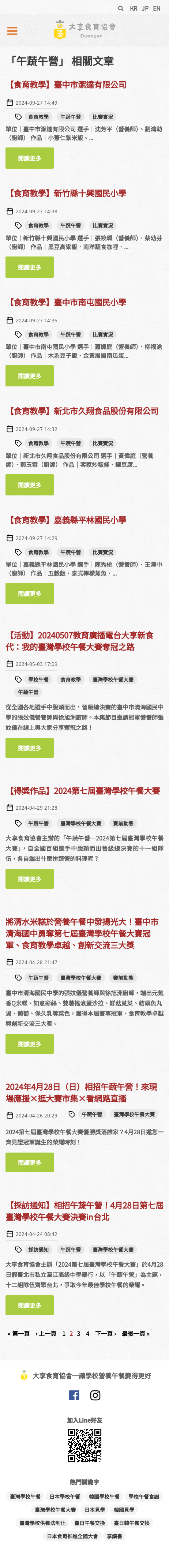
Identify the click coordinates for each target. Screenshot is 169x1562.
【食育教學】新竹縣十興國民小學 (65, 193)
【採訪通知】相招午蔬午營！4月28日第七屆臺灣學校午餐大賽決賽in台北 (84, 1210)
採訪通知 (38, 1249)
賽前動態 (123, 823)
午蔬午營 (70, 116)
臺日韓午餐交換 (132, 1523)
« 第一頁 (19, 1333)
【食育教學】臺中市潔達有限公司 (65, 84)
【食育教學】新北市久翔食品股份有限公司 (81, 410)
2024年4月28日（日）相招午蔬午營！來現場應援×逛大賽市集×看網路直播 (81, 1092)
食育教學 (38, 116)
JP (145, 8)
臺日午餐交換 (89, 1523)
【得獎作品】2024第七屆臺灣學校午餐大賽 (82, 790)
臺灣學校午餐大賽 (113, 679)
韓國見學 (124, 1509)
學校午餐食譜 (143, 1496)
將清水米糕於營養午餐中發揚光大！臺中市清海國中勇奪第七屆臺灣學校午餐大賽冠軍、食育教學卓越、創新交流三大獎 (81, 933)
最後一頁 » (136, 1333)
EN (157, 8)
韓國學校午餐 (104, 1496)
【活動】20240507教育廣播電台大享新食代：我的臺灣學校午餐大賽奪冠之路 (79, 640)
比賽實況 (103, 116)
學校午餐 (38, 679)
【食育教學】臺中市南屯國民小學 (65, 302)
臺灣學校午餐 (25, 1496)
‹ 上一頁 (45, 1333)
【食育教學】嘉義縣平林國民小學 (65, 519)
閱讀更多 (36, 158)
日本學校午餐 (64, 1496)
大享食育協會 (74, 1397)
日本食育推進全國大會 (72, 1536)
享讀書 (114, 1536)
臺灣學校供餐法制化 (42, 1523)
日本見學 (94, 1509)
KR (133, 8)
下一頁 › (105, 1333)
